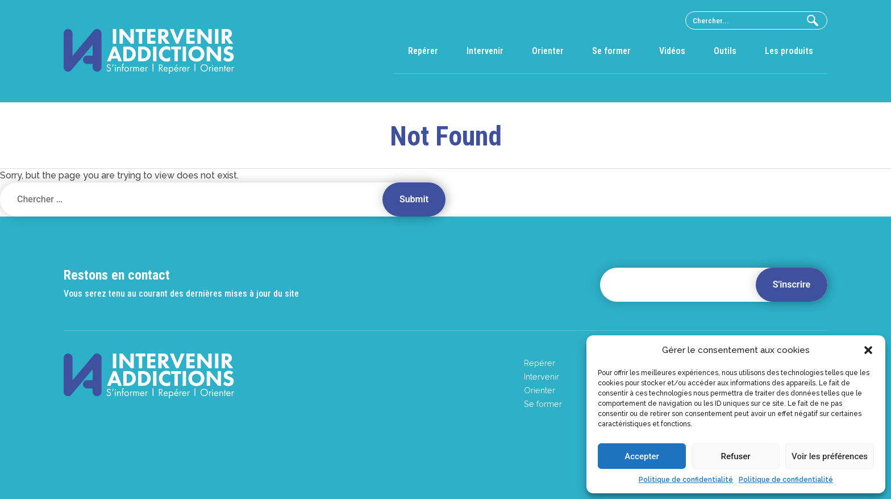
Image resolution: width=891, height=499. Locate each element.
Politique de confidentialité (686, 480)
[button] (868, 350)
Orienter (548, 50)
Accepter (641, 456)
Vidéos (672, 50)
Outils (725, 50)
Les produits (789, 50)
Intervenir (485, 50)
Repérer (423, 50)
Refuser (735, 456)
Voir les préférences (830, 456)
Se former (611, 50)
